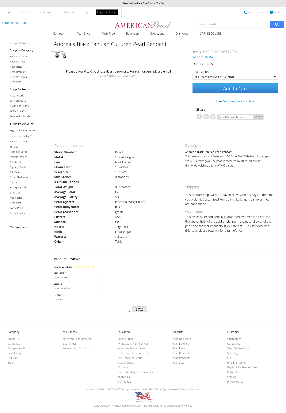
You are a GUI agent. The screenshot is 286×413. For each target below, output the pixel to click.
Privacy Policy (235, 381)
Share (258, 117)
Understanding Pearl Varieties (135, 372)
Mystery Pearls (18, 167)
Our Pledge (124, 381)
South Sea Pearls (19, 105)
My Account (70, 12)
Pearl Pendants (18, 77)
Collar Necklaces (19, 177)
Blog (86, 12)
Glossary (122, 367)
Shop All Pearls (20, 43)
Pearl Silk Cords (18, 151)
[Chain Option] (235, 77)
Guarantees (70, 343)
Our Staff (13, 358)
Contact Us (233, 343)
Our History (14, 353)
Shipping (232, 353)
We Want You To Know (76, 348)
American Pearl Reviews (77, 339)
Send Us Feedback (238, 348)
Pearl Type (108, 33)
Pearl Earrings (17, 61)
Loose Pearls (17, 208)
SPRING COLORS (210, 33)
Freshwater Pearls (20, 116)
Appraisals (123, 377)
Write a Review (203, 57)
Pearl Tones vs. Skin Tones (133, 353)
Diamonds (25, 12)
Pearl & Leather (18, 141)
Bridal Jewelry (17, 213)
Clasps (13, 182)
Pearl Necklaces (18, 56)
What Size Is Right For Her (132, 343)
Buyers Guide (125, 339)
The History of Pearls (129, 358)
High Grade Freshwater (24, 130)
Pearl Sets (15, 82)
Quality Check (125, 362)
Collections (157, 33)
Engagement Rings (106, 12)
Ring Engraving (236, 362)
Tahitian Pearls (18, 100)
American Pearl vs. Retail (132, 348)
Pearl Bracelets (18, 71)
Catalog (231, 377)
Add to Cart (235, 88)
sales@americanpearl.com (118, 75)
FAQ (229, 358)
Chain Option (202, 72)
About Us (13, 339)
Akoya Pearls (17, 95)
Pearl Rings (16, 66)
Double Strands (18, 157)
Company (59, 33)
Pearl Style (83, 33)
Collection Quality (21, 136)
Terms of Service (190, 389)
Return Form (234, 372)
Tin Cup (14, 146)
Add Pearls (16, 197)
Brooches (15, 192)
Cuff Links (15, 162)
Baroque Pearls (18, 187)
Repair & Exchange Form (242, 367)
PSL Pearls (15, 172)
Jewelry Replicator (47, 12)
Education (132, 33)
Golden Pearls (18, 111)
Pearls (9, 12)
